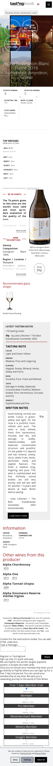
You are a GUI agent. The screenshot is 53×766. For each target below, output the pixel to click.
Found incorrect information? (21, 188)
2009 (6, 587)
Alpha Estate (16, 72)
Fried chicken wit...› (10, 113)
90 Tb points (14, 194)
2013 (6, 577)
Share (47, 658)
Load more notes (18, 515)
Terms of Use (25, 753)
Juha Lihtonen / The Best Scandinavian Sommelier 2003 (23, 337)
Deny (15, 760)
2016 (5, 148)
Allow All (41, 760)
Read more (21, 230)
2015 (6, 568)
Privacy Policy (40, 753)
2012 (14, 577)
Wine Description (13, 238)
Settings (27, 760)
